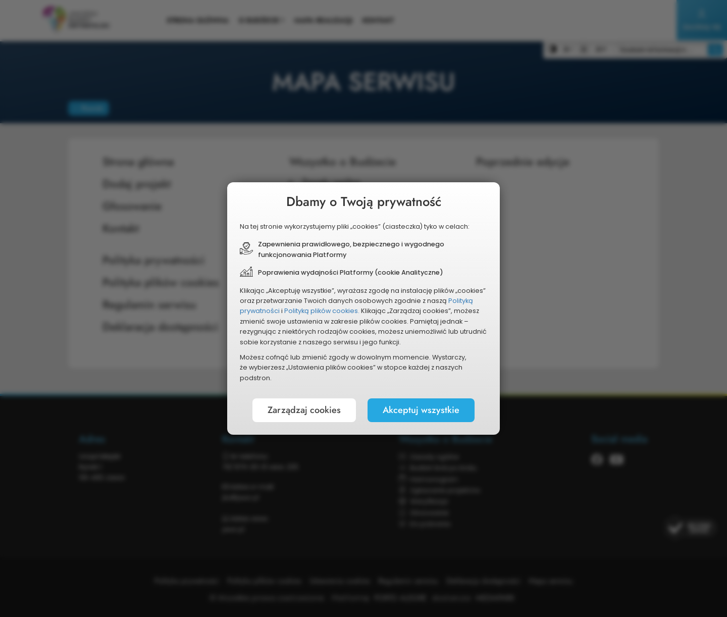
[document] (363, 308)
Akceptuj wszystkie (421, 410)
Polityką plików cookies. (321, 310)
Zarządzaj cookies (304, 410)
